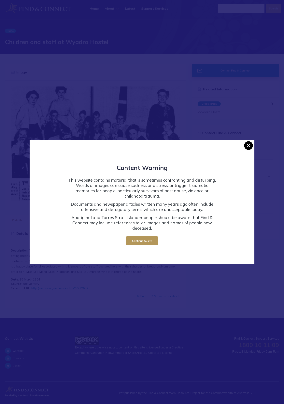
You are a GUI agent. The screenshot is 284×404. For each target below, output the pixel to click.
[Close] (248, 145)
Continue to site (142, 240)
